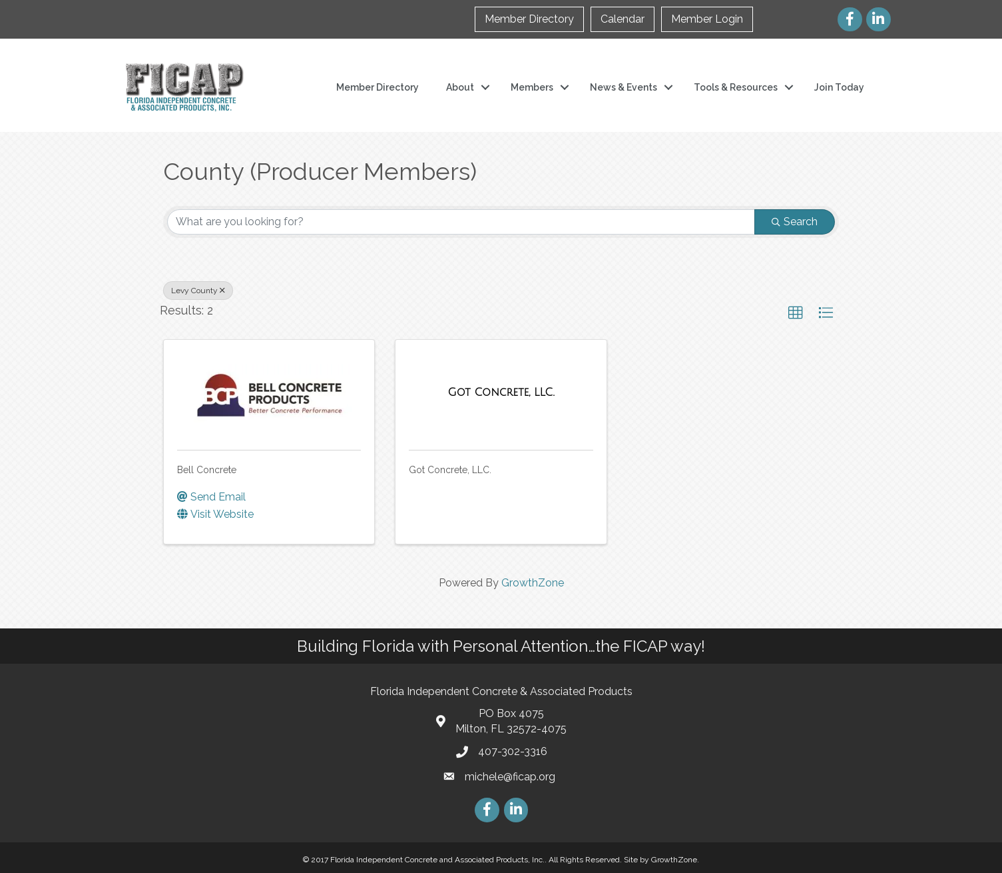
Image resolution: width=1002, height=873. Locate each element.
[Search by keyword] (461, 222)
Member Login (707, 19)
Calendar (622, 19)
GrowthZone (532, 582)
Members (532, 87)
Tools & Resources (736, 87)
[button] (795, 313)
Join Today (839, 87)
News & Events (623, 87)
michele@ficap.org (510, 776)
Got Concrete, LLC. (450, 469)
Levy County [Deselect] (198, 290)
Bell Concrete (206, 469)
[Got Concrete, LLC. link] (501, 392)
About (460, 87)
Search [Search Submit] (795, 221)
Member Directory (529, 19)
